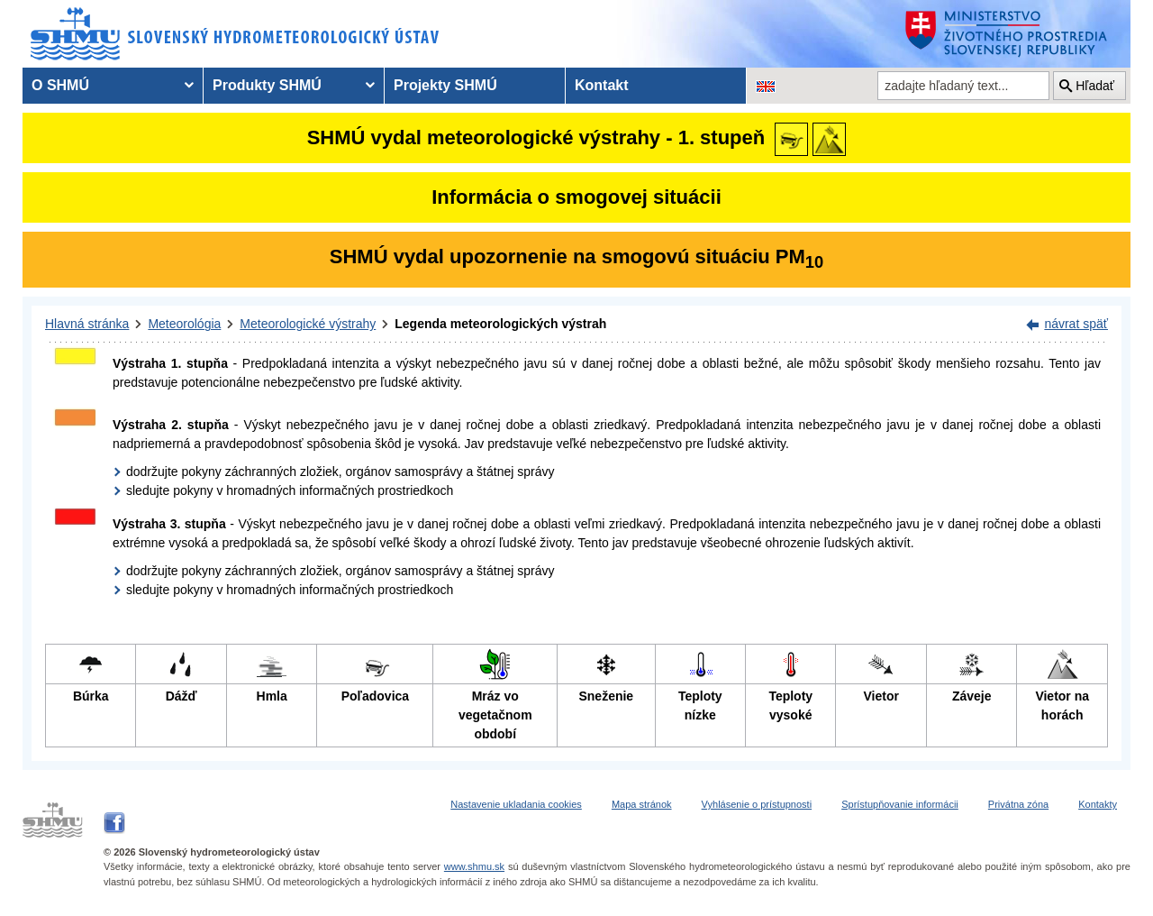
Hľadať (1095, 85)
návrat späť (1076, 323)
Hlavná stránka (87, 323)
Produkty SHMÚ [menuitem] (267, 85)
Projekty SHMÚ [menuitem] (445, 85)
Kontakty (1097, 804)
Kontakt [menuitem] (602, 85)
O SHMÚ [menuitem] (60, 85)
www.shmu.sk (474, 866)
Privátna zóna (1018, 804)
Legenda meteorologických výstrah (500, 323)
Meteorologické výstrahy (308, 323)
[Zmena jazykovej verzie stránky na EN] (766, 86)
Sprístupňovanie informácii (899, 804)
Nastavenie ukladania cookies (516, 804)
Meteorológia (184, 323)
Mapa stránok (642, 804)
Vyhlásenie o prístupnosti (757, 804)
